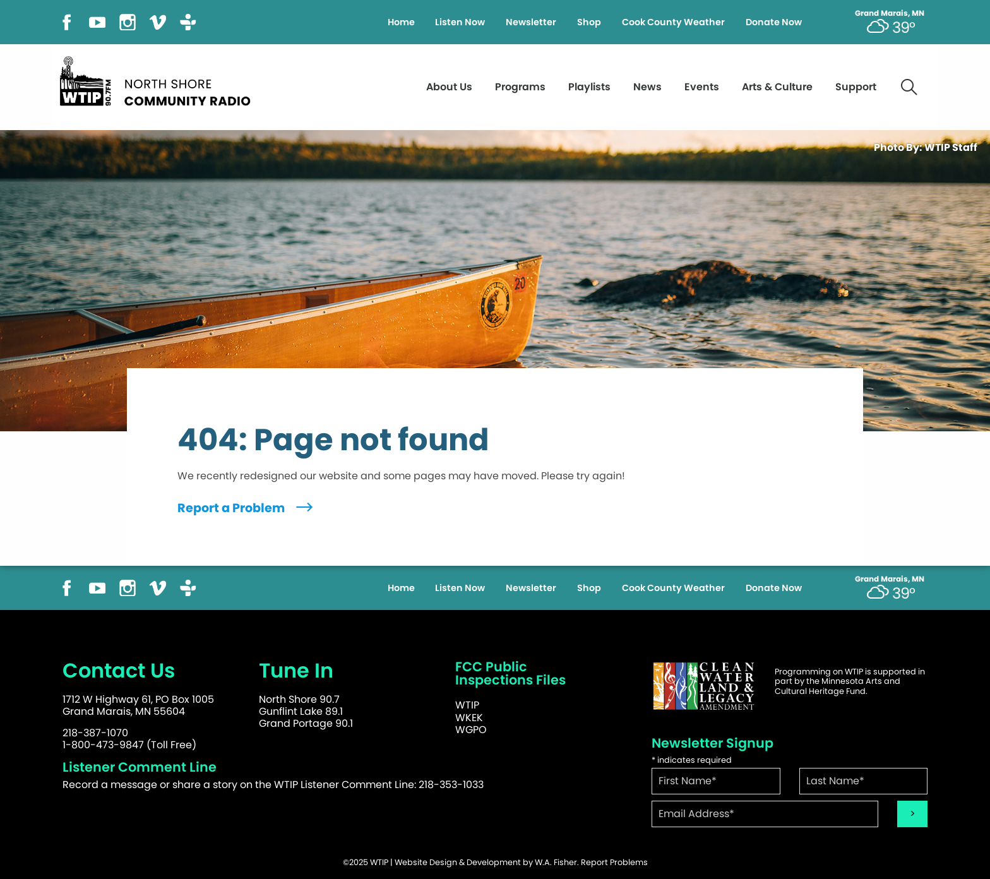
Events (701, 87)
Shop (589, 22)
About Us (449, 87)
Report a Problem (246, 508)
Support (855, 87)
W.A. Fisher (556, 862)
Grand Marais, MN (889, 13)
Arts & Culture (777, 87)
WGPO (471, 729)
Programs (520, 87)
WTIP (467, 705)
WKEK (469, 717)
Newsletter (531, 22)
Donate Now (774, 22)
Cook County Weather (673, 22)
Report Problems (614, 862)
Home (401, 22)
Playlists (589, 87)
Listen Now (460, 22)
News (647, 87)
